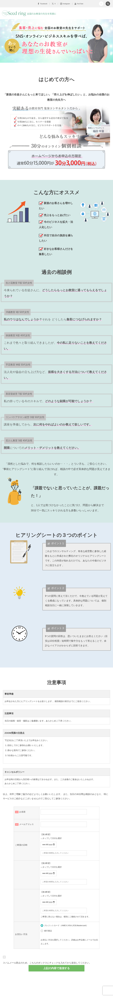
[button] (101, 3)
